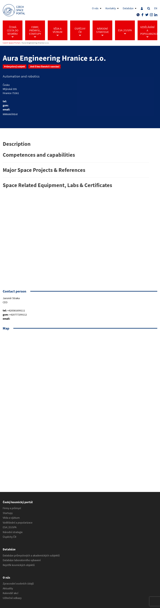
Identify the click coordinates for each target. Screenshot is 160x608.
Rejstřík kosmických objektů (19, 565)
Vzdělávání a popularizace (17, 522)
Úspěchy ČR (9, 537)
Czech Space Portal (11, 43)
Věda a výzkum (11, 517)
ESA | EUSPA (10, 527)
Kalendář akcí (10, 593)
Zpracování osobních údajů (18, 583)
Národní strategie (13, 532)
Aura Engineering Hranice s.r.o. (35, 43)
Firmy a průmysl (12, 508)
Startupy (8, 513)
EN (155, 8)
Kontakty (110, 8)
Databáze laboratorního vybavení (22, 560)
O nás (95, 8)
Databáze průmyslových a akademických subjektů (31, 555)
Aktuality (8, 588)
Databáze (128, 8)
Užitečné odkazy (12, 598)
